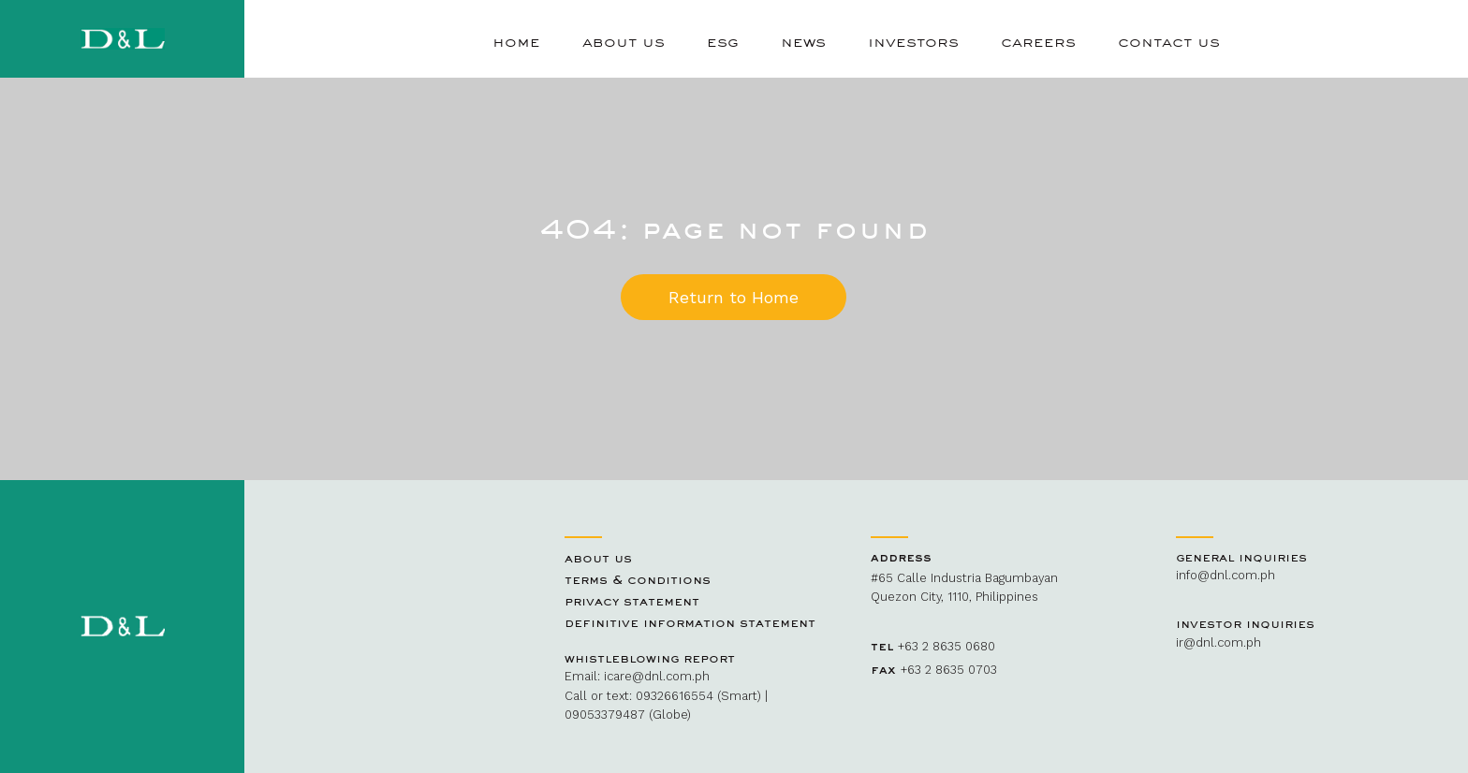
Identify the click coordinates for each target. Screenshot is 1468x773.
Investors (913, 41)
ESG (723, 41)
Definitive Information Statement (690, 622)
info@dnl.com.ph (1225, 575)
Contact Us (1169, 41)
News (803, 41)
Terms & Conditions (638, 579)
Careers (1038, 41)
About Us (623, 41)
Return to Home (733, 297)
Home (516, 41)
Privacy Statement (632, 600)
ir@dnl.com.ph (1218, 642)
